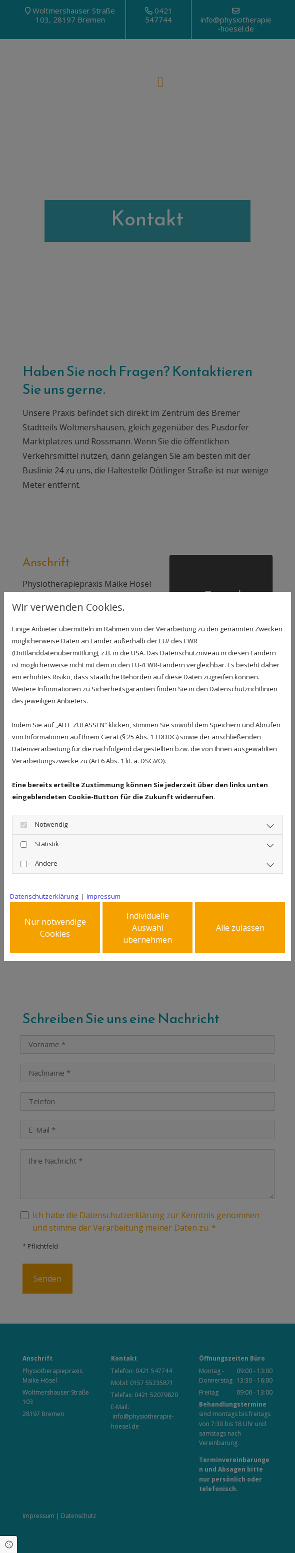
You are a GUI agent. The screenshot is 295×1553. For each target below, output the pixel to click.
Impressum (103, 894)
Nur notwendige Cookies (55, 927)
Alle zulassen (240, 927)
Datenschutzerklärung (44, 894)
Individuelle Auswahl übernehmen (147, 927)
